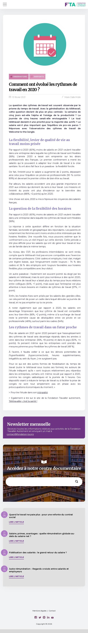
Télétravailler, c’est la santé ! (23, 401)
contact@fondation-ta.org (20, 434)
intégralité (42, 392)
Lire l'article (16, 522)
